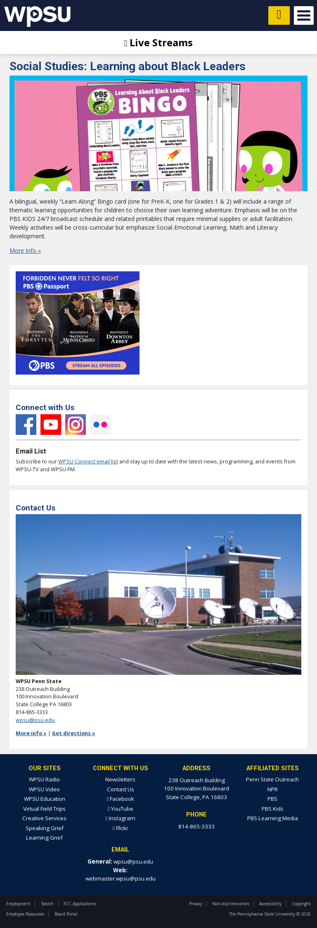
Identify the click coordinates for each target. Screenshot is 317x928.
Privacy (195, 904)
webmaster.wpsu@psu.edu (120, 878)
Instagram (75, 424)
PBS (272, 798)
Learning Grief (44, 837)
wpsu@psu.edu (35, 720)
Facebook (26, 424)
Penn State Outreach (272, 779)
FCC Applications (80, 904)
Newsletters (120, 779)
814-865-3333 (196, 826)
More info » (31, 733)
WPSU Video (44, 789)
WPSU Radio (44, 779)
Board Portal (66, 914)
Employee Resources (25, 914)
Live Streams (158, 42)
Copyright (301, 904)
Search (47, 904)
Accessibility (270, 904)
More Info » (25, 250)
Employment (18, 904)
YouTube (50, 424)
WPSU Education (44, 798)
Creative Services (44, 818)
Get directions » (73, 733)
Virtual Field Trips (44, 808)
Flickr (100, 424)
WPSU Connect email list (88, 461)
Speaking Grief (45, 828)
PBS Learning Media (272, 818)
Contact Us (120, 789)
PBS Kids (273, 808)
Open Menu (304, 15)
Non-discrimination (230, 904)
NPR (272, 789)
